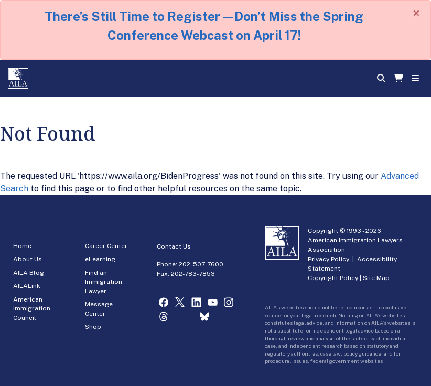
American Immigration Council (31, 308)
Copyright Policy (333, 278)
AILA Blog (28, 272)
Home (22, 246)
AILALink (26, 286)
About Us (27, 259)
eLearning (100, 259)
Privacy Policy (328, 259)
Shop (93, 326)
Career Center (106, 246)
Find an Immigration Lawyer (103, 282)
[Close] (416, 13)
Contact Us (174, 246)
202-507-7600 (201, 264)
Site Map (376, 278)
